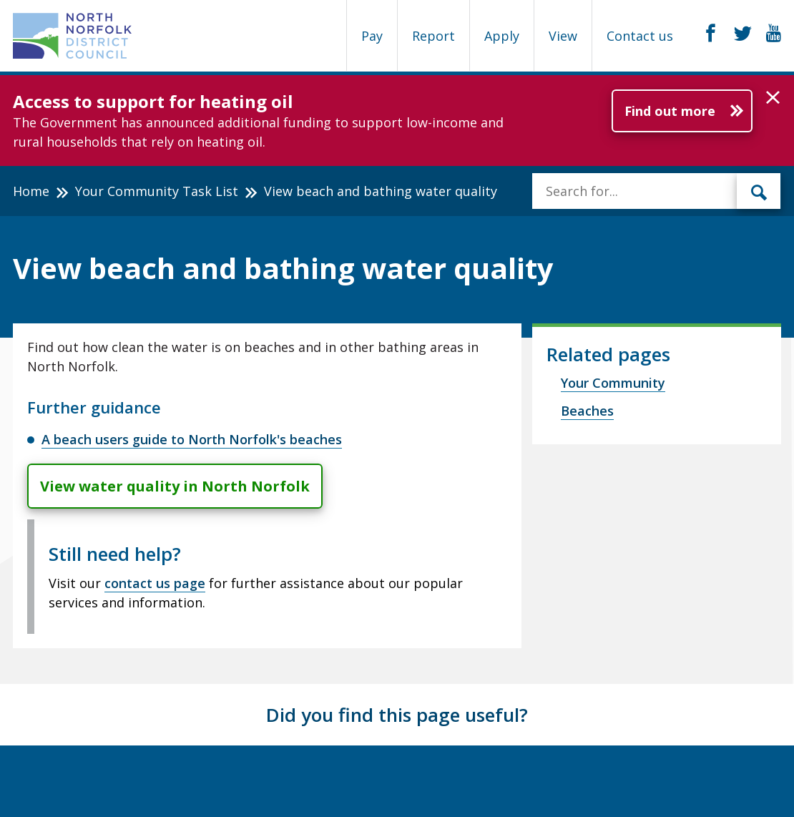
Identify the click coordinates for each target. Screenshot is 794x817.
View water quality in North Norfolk (175, 486)
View (563, 35)
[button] (773, 98)
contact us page (154, 583)
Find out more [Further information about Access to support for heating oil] (669, 110)
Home (31, 191)
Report (433, 35)
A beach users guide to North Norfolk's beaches (191, 439)
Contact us (640, 35)
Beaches (587, 410)
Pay (372, 35)
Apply (501, 35)
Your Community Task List (156, 191)
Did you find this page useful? (397, 715)
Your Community (613, 382)
